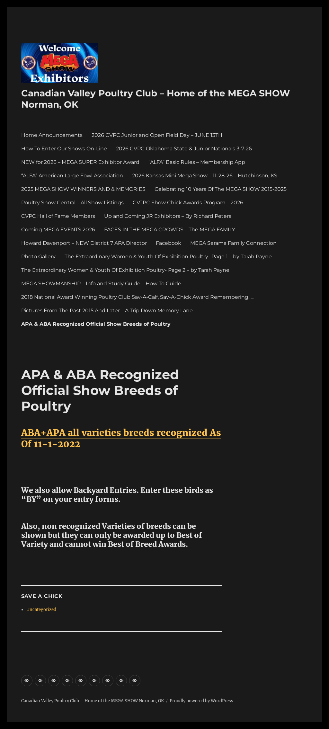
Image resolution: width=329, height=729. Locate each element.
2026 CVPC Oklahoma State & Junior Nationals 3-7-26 (184, 149)
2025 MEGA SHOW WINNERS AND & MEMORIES (83, 189)
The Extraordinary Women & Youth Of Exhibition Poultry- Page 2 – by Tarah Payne (125, 270)
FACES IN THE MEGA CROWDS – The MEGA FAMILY (169, 230)
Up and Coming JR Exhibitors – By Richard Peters (167, 216)
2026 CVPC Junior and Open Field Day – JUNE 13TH (157, 135)
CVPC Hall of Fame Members (58, 216)
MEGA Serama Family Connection (233, 243)
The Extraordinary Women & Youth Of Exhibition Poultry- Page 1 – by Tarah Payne (168, 256)
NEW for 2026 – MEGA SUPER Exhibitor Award (80, 162)
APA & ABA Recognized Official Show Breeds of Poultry (96, 324)
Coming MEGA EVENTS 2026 (58, 230)
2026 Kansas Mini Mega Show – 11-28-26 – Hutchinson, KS (204, 176)
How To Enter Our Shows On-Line (64, 149)
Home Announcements (52, 135)
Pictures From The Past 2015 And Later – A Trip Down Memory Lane (107, 310)
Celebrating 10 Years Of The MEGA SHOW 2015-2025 (221, 189)
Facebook (168, 243)
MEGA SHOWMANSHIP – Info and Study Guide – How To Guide (101, 283)
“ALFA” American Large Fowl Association (72, 176)
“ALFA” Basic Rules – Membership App (196, 162)
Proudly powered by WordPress (201, 701)
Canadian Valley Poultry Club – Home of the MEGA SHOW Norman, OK (92, 701)
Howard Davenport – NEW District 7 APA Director (84, 243)
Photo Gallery (38, 256)
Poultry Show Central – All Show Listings (72, 203)
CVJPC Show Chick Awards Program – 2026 (188, 203)
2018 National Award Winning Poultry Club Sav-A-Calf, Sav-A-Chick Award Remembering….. (137, 297)
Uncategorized (41, 609)
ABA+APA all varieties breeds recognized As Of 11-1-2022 (121, 438)
